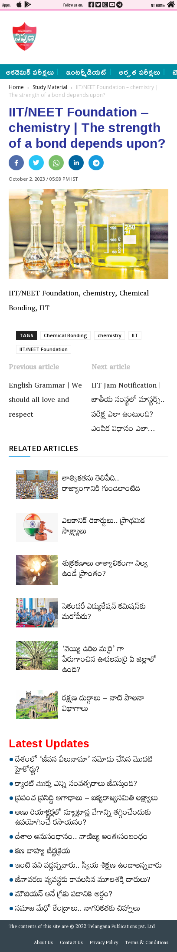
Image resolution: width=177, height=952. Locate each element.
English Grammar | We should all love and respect (45, 401)
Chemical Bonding (65, 335)
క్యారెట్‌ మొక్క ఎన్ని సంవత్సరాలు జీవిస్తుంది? (76, 785)
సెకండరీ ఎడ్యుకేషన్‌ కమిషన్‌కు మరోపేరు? (104, 613)
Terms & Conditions (146, 944)
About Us (43, 944)
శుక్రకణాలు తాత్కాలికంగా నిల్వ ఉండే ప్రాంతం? (105, 570)
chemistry (109, 335)
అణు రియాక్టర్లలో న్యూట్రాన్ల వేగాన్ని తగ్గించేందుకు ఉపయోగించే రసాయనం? (83, 819)
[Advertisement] (104, 36)
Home (16, 87)
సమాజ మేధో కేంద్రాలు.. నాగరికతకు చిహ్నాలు (77, 910)
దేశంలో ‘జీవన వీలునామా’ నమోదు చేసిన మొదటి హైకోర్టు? (84, 766)
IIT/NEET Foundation (44, 349)
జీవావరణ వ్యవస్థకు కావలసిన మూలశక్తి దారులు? (83, 881)
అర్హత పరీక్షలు (139, 72)
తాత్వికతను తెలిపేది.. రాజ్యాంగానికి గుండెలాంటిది (101, 485)
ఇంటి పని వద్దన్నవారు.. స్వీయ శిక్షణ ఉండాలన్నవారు (88, 867)
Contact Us (71, 944)
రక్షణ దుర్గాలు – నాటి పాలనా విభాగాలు (103, 705)
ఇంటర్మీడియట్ (86, 72)
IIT (135, 335)
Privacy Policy (104, 944)
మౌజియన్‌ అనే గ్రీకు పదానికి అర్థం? (63, 895)
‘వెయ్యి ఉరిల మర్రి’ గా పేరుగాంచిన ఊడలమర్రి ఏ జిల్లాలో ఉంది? (109, 661)
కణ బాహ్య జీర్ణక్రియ (42, 852)
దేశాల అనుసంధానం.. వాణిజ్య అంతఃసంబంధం (81, 838)
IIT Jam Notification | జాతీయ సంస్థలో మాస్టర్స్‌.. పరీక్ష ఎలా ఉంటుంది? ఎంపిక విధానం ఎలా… (128, 408)
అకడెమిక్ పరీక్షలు (30, 72)
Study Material (50, 87)
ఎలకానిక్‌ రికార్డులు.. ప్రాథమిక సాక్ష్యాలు (103, 527)
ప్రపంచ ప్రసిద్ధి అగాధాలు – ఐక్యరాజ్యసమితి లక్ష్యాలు (86, 799)
